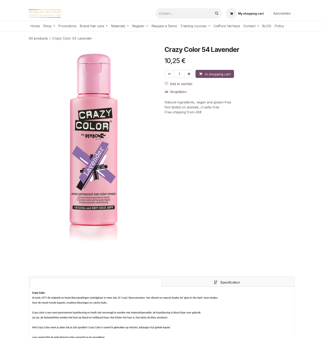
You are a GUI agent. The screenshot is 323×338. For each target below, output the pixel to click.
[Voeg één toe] (189, 74)
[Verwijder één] (169, 74)
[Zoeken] (217, 13)
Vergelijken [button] (176, 92)
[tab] (96, 282)
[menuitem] (35, 26)
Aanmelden (282, 13)
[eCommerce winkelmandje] (245, 13)
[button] (214, 74)
